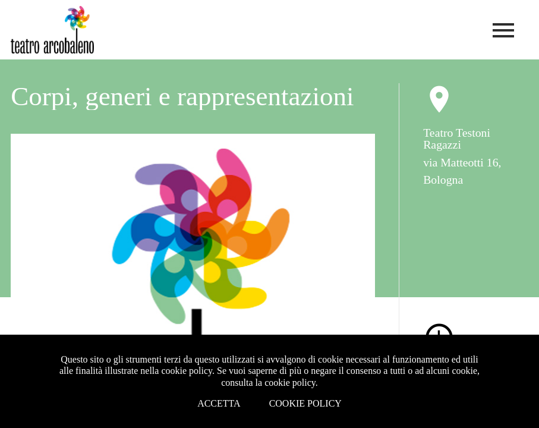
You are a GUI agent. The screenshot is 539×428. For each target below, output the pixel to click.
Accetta (219, 403)
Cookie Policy (305, 403)
